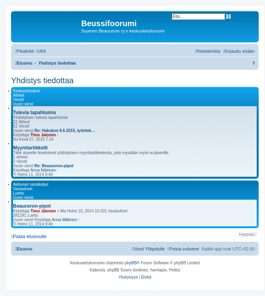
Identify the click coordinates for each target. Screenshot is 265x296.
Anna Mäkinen (43, 170)
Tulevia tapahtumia (34, 112)
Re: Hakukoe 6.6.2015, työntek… (64, 130)
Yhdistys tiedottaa (42, 80)
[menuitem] (41, 51)
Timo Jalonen (43, 135)
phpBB (131, 263)
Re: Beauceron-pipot (53, 166)
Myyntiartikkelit (30, 148)
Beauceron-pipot (32, 206)
